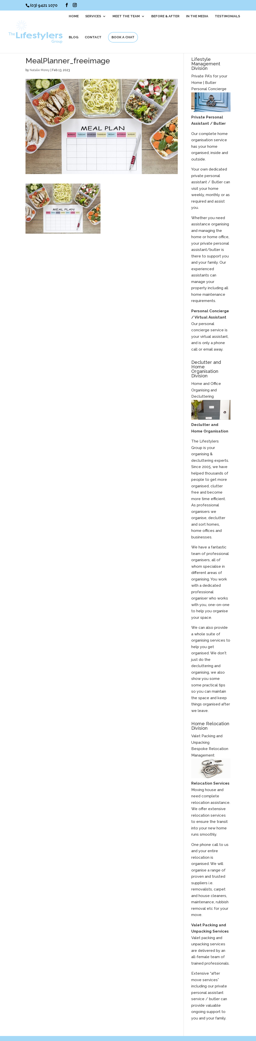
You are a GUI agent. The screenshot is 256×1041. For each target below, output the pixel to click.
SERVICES (93, 16)
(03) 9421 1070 (44, 5)
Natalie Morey (40, 70)
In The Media (197, 16)
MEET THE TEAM (126, 16)
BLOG (73, 37)
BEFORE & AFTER (165, 16)
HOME (74, 16)
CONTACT (93, 37)
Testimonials (227, 16)
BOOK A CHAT (123, 37)
